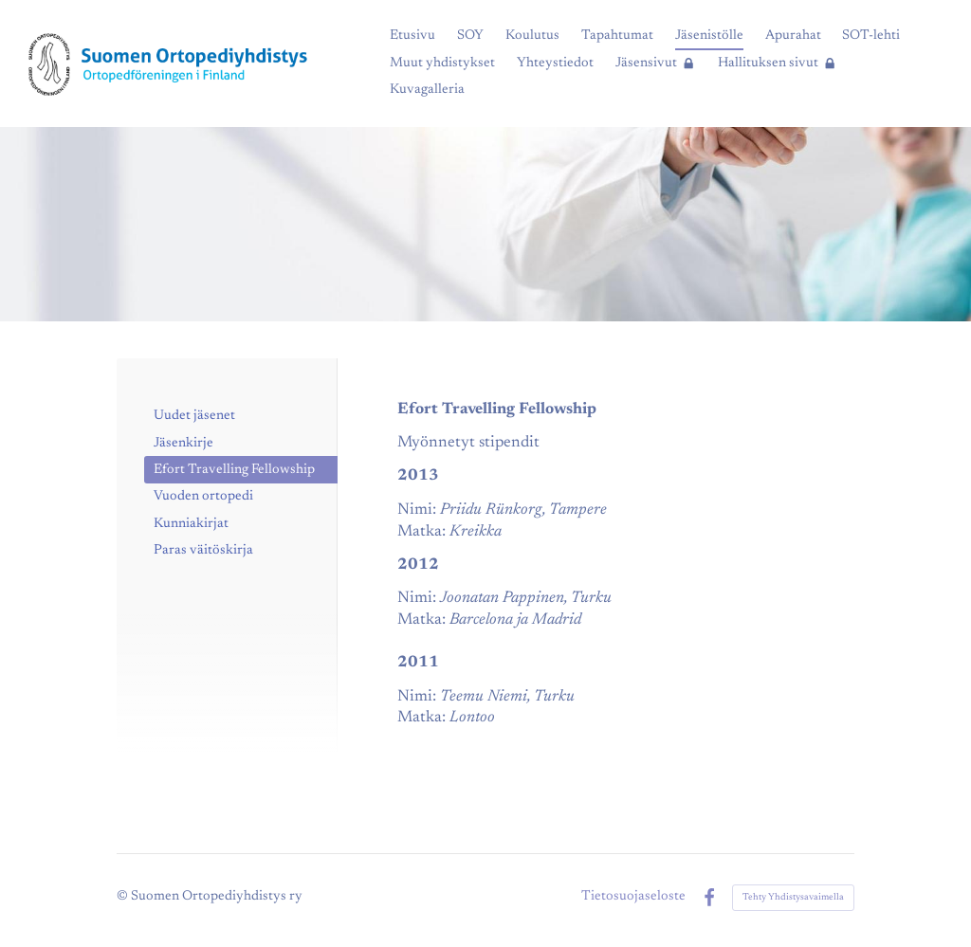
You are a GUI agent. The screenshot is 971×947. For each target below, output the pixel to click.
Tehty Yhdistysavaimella (793, 897)
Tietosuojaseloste (633, 896)
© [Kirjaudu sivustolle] (124, 896)
